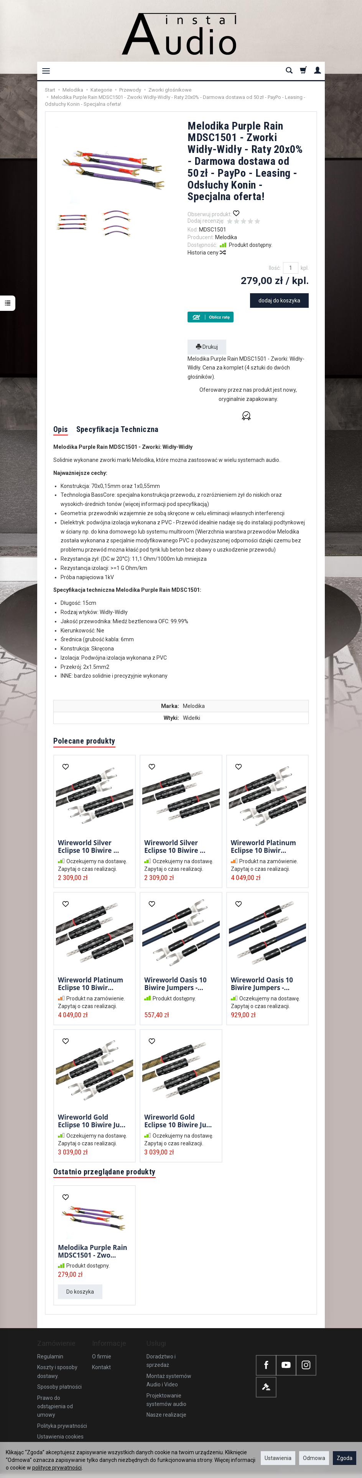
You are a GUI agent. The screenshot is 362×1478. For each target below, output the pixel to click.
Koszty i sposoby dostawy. (57, 1371)
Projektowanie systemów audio (166, 1400)
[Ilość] (290, 268)
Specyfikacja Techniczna (117, 429)
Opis (60, 429)
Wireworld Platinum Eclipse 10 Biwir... (263, 846)
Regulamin (50, 1356)
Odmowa (314, 1458)
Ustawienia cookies (60, 1437)
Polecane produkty (84, 741)
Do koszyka (80, 1292)
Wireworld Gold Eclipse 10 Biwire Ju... (91, 1121)
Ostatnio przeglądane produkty (104, 1171)
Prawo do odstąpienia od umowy (55, 1406)
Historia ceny (206, 253)
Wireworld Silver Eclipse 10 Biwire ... (88, 846)
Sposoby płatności (59, 1387)
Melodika (226, 237)
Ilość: (275, 268)
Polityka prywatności (62, 1426)
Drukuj (207, 347)
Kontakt (101, 1367)
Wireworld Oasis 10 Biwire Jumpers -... (175, 983)
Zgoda (344, 1458)
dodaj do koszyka (279, 300)
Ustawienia (278, 1458)
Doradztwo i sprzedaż (161, 1360)
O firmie (101, 1356)
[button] (248, 416)
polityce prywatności (57, 1468)
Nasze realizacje (166, 1415)
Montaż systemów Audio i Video (168, 1380)
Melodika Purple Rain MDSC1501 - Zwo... (92, 1251)
